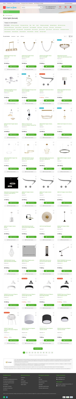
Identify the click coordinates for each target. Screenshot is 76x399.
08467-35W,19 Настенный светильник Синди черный (28, 227)
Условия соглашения (7, 388)
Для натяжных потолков (9, 29)
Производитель (9, 15)
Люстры (36, 31)
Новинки (23, 377)
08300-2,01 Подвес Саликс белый (45, 193)
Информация (7, 375)
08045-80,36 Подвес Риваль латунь (46, 124)
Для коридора (33, 27)
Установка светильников (8, 382)
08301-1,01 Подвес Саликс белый (64, 192)
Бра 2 (37, 25)
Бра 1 (34, 25)
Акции (4, 3)
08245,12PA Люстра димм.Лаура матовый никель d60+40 (11, 193)
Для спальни (35, 29)
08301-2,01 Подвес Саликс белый (10, 227)
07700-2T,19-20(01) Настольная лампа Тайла (64, 90)
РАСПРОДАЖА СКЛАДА (38, 3)
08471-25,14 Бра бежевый (45, 226)
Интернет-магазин (44, 375)
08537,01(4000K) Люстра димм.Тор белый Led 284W (10, 261)
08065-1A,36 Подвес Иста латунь (64, 123)
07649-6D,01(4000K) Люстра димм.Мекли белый (10, 90)
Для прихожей (20, 29)
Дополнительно (25, 375)
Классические (7, 31)
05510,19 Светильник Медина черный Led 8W (46, 329)
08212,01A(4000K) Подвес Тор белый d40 (10, 158)
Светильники (41, 382)
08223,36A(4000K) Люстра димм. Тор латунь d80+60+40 (47, 158)
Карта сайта (23, 384)
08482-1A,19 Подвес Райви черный (63, 227)
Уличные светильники (43, 388)
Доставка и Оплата (7, 386)
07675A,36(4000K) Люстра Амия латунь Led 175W (29, 90)
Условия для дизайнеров (8, 381)
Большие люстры (24, 25)
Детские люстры (61, 25)
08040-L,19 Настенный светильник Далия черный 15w (29, 124)
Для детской (25, 27)
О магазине (5, 384)
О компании (9, 3)
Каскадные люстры (64, 29)
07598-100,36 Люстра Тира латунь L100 (10, 56)
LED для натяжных (15, 25)
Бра (30, 25)
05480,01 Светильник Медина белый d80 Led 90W (46, 295)
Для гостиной (18, 27)
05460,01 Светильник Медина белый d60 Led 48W (10, 295)
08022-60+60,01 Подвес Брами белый (11, 124)
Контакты (5, 377)
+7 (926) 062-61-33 (50, 6)
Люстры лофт (43, 31)
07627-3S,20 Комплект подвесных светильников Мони (64, 56)
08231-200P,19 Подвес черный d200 (64, 158)
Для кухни (39, 27)
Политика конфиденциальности (10, 379)
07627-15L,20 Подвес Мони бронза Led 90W (45, 56)
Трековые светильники (44, 386)
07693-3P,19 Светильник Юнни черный (46, 90)
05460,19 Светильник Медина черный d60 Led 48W (28, 295)
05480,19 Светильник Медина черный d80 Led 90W (64, 295)
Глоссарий (23, 381)
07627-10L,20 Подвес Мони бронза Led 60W (28, 56)
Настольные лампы (43, 381)
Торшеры (41, 384)
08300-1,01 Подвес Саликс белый (27, 193)
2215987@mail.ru (50, 8)
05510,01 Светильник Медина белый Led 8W (28, 329)
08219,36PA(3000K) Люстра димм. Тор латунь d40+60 (28, 158)
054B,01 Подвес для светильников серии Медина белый (11, 329)
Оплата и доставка (16, 3)
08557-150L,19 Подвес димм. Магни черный (28, 261)
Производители (24, 382)
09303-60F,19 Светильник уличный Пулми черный (45, 261)
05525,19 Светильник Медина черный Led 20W (63, 329)
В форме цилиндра (44, 25)
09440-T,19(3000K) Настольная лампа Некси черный (64, 261)
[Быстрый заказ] (11, 69)
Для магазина (58, 27)
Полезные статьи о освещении (27, 3)
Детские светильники (9, 27)
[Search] (31, 7)
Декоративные (53, 25)
